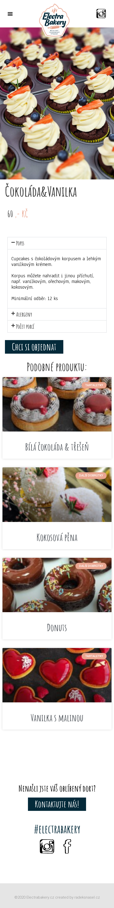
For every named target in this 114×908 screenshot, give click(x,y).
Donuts (57, 627)
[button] (10, 14)
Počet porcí (25, 326)
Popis (20, 243)
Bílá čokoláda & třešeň (57, 447)
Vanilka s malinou (57, 718)
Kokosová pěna (57, 537)
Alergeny (24, 314)
